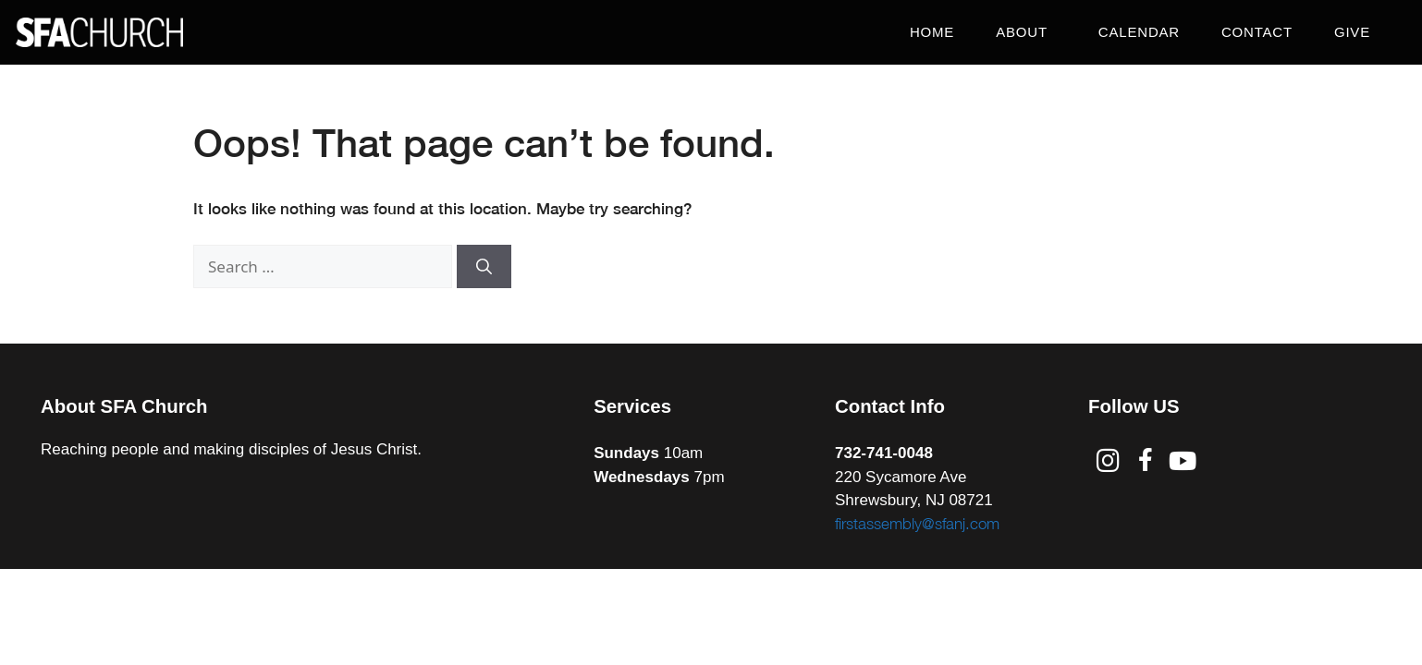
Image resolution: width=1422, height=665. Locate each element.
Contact (1257, 32)
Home (932, 32)
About (1026, 32)
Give (1352, 32)
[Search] (484, 267)
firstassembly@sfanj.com (917, 523)
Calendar (1139, 32)
